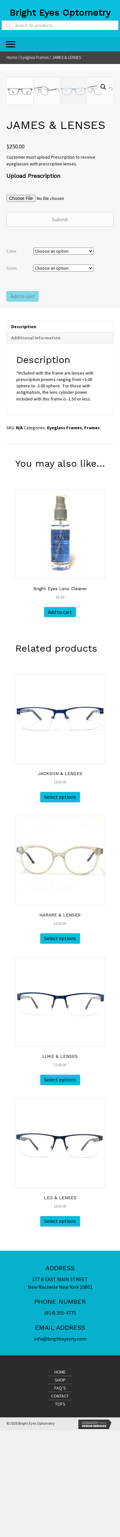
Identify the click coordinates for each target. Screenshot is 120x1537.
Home (11, 57)
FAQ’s (60, 1494)
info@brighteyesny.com (60, 1445)
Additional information (35, 444)
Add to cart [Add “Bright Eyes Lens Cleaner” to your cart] (60, 718)
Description (23, 433)
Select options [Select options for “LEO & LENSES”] (60, 1327)
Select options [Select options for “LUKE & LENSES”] (60, 1186)
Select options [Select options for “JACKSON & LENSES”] (60, 903)
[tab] (60, 433)
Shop (60, 1486)
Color (11, 357)
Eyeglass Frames (34, 57)
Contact (60, 1502)
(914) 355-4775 (60, 1419)
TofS (60, 1510)
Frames (92, 534)
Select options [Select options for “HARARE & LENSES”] (60, 1045)
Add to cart (23, 403)
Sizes (11, 374)
